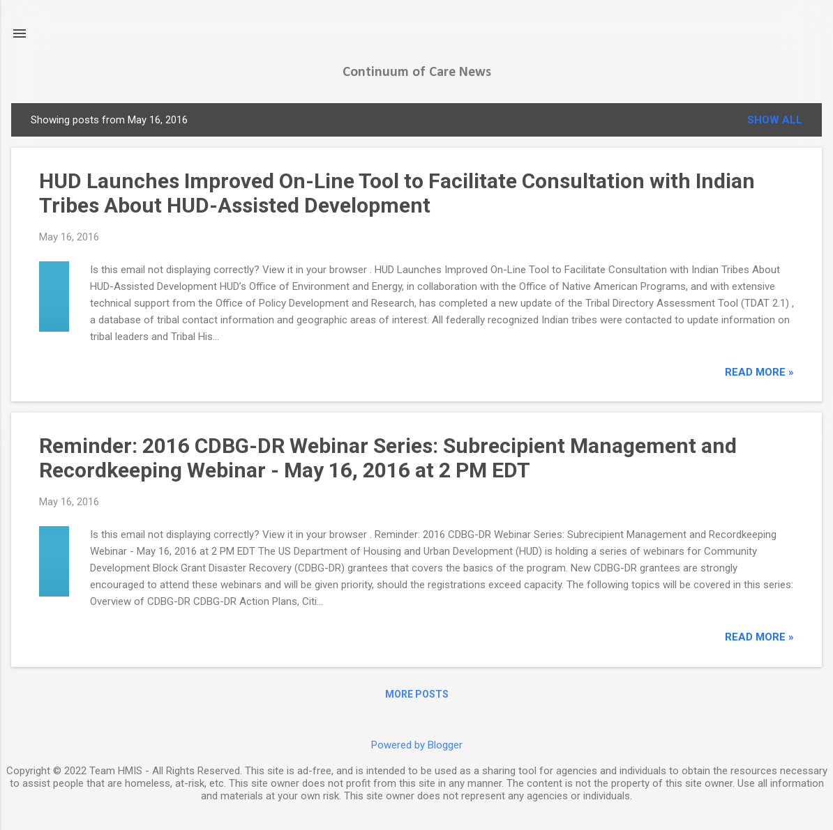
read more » (759, 372)
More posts (417, 694)
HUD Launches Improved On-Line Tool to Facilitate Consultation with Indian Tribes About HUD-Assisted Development (397, 193)
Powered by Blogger (417, 745)
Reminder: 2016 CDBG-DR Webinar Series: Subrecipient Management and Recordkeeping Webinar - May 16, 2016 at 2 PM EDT (388, 457)
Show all (774, 120)
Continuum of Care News (417, 72)
